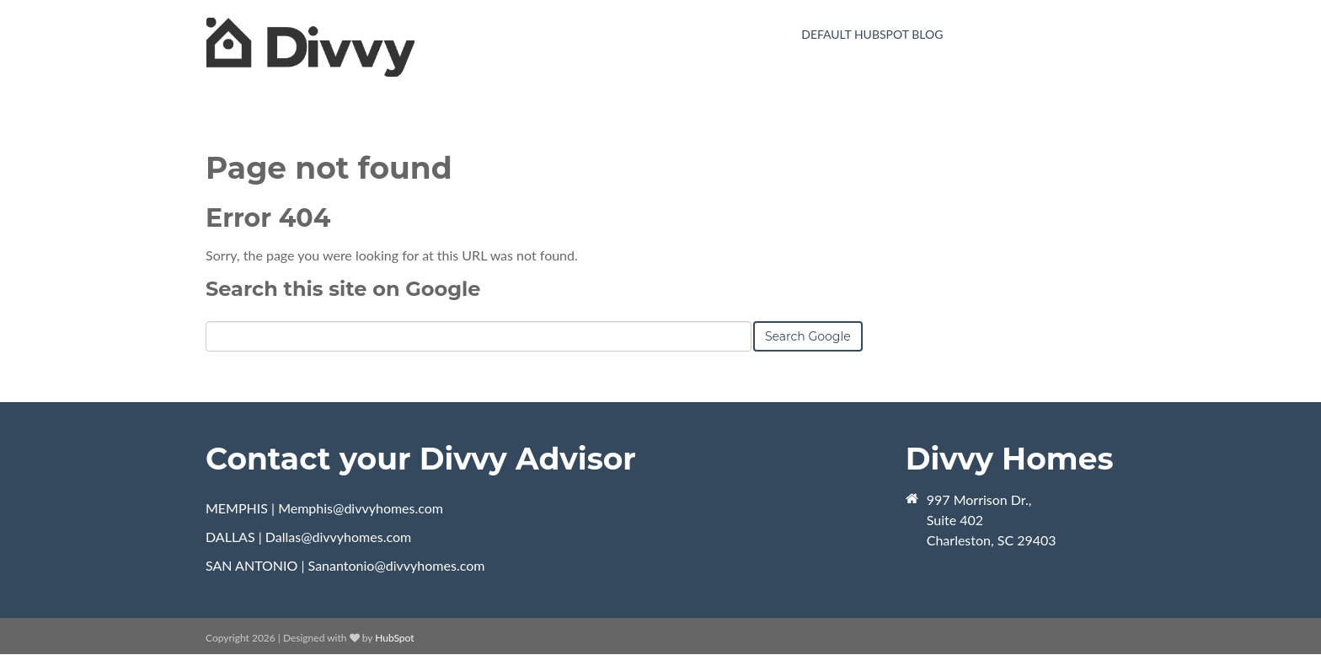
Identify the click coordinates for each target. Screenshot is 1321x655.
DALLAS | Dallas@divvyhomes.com (308, 537)
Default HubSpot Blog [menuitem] (872, 34)
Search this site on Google (343, 288)
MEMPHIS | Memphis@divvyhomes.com (324, 508)
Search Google (808, 336)
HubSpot (394, 637)
